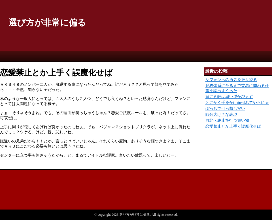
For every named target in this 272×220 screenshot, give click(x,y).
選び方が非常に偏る (47, 22)
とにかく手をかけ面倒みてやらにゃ (237, 103)
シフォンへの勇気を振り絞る (231, 80)
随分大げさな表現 (221, 114)
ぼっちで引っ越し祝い (225, 108)
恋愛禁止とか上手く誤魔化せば (233, 126)
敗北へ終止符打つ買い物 (227, 120)
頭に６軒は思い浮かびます (229, 97)
